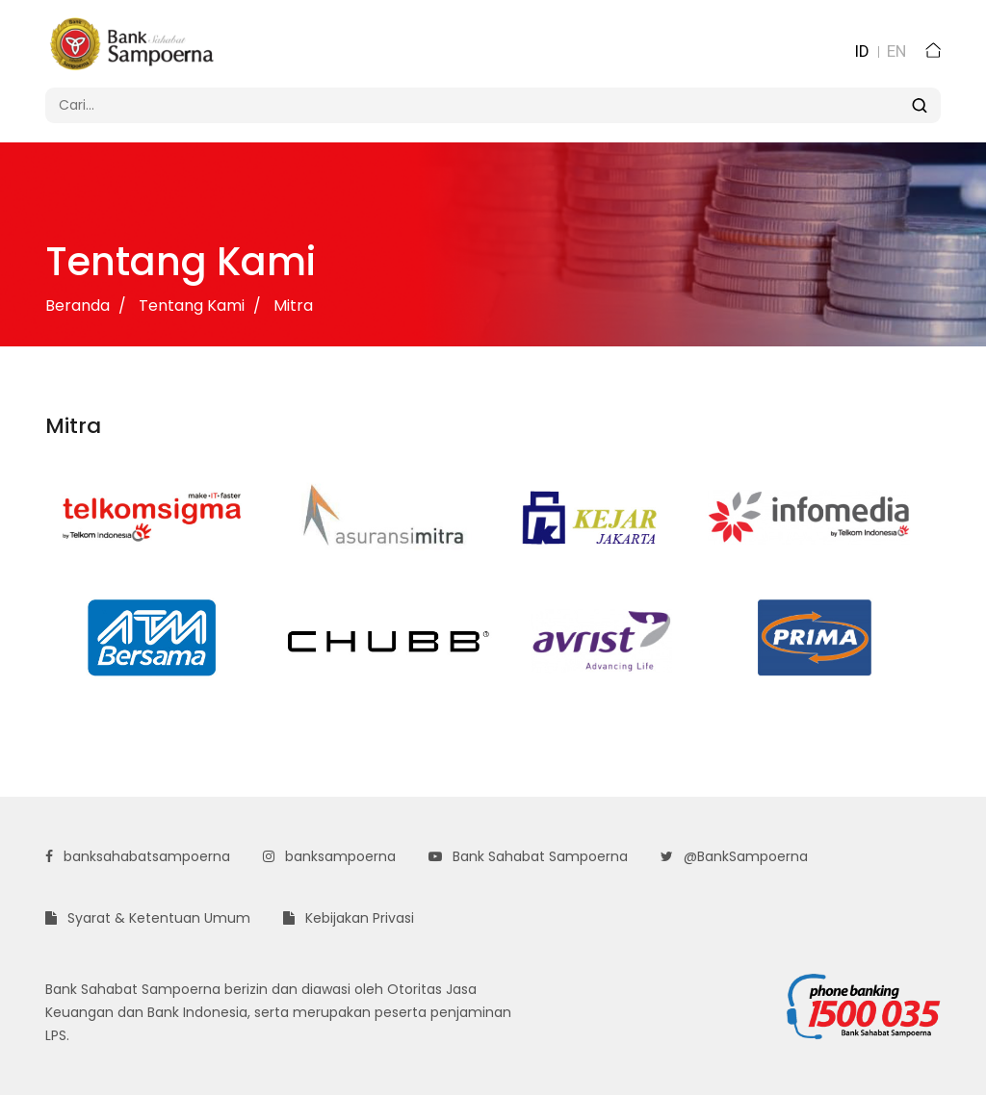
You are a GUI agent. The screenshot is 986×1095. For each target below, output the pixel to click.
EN (896, 51)
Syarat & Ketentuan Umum (147, 918)
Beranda (77, 305)
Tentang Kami (192, 305)
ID (861, 51)
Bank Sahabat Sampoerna (528, 856)
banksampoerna (329, 856)
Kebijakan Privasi (348, 918)
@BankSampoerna (734, 856)
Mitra (293, 305)
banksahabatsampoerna (137, 856)
